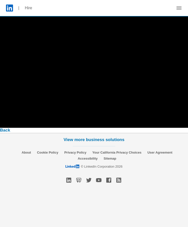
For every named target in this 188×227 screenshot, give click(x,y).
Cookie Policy (47, 152)
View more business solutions (94, 139)
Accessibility (88, 158)
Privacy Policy (75, 152)
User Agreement (160, 152)
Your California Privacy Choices (116, 152)
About (26, 152)
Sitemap (110, 158)
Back (5, 130)
